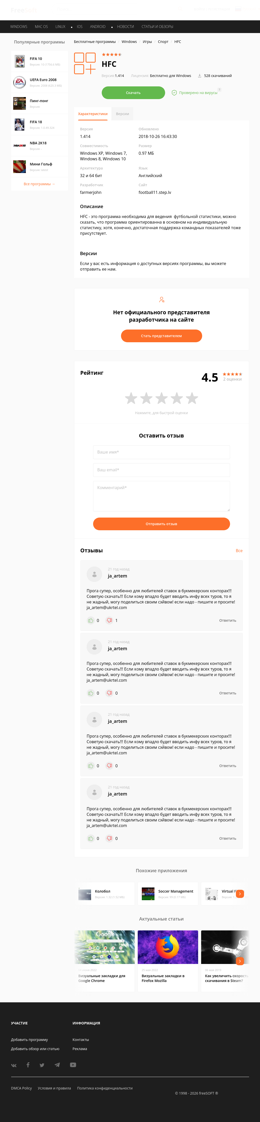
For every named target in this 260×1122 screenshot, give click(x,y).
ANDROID (98, 26)
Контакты (81, 1039)
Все (239, 550)
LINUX (60, 26)
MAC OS (41, 26)
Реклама (80, 1048)
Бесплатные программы (95, 41)
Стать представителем (161, 335)
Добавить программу (29, 1039)
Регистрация (219, 9)
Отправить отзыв (161, 523)
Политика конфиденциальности (105, 1088)
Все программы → (39, 183)
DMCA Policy (21, 1088)
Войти (199, 9)
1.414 (113, 75)
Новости (125, 26)
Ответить (227, 620)
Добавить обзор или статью (35, 1048)
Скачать (133, 92)
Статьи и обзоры (158, 26)
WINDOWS (18, 26)
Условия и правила (54, 1088)
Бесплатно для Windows (170, 75)
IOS (79, 26)
